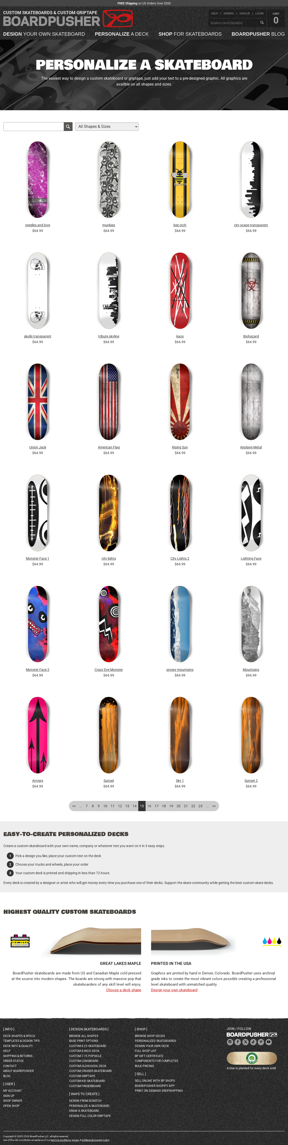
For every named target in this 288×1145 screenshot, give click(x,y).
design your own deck (152, 1046)
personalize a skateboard (89, 1106)
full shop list (145, 1051)
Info (9, 1029)
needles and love (37, 225)
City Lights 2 (180, 558)
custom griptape (82, 1076)
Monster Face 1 (37, 558)
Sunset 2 (251, 781)
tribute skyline (108, 336)
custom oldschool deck (88, 1066)
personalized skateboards (155, 1041)
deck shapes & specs (19, 1036)
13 (127, 806)
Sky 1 (180, 781)
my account (12, 1090)
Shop (141, 1029)
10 (105, 806)
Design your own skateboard (174, 990)
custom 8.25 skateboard (87, 1046)
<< (74, 806)
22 (193, 806)
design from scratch (85, 1100)
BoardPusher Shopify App (155, 1086)
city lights (109, 558)
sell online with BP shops (155, 1080)
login (260, 13)
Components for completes (156, 1061)
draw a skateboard (84, 1110)
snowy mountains (179, 670)
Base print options (83, 1041)
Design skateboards (89, 1029)
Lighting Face (251, 558)
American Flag (109, 447)
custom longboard (83, 1061)
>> (214, 806)
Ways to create (84, 1094)
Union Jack (37, 447)
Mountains (251, 670)
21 (186, 806)
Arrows (37, 781)
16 (149, 806)
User (9, 1084)
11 (113, 806)
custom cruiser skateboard (90, 1071)
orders (229, 13)
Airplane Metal (251, 447)
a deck (122, 34)
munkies (108, 225)
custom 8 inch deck (84, 1051)
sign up (244, 13)
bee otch (179, 225)
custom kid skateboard (87, 1081)
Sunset (109, 781)
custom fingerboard (85, 1086)
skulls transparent (37, 336)
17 (157, 806)
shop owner (12, 1100)
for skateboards (190, 34)
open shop (11, 1106)
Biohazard (251, 336)
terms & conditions (61, 1140)
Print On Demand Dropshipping (159, 1090)
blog (258, 34)
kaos (180, 336)
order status (13, 1061)
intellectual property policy (95, 1140)
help (214, 13)
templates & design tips (21, 1041)
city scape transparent (251, 225)
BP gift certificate (149, 1056)
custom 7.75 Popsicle (85, 1056)
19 (171, 806)
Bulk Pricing (144, 1066)
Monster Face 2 (37, 670)
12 (120, 806)
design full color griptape (90, 1116)
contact (10, 1066)
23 (201, 806)
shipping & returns (17, 1056)
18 (164, 806)
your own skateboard (44, 34)
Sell (140, 1074)
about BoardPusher (18, 1071)
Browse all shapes (83, 1036)
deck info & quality (18, 1046)
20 (179, 806)
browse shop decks (150, 1036)
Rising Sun (180, 447)
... (80, 806)
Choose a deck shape (123, 990)
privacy (75, 1140)
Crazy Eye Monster (109, 670)
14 (135, 806)
